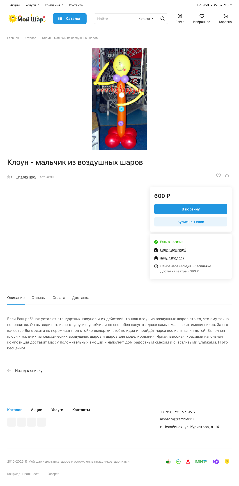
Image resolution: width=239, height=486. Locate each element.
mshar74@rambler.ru (177, 419)
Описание (16, 297)
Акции (36, 409)
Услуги (57, 409)
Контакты (81, 409)
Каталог (14, 409)
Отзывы (39, 297)
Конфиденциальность (23, 474)
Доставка (80, 297)
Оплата (59, 297)
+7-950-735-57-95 (212, 5)
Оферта (53, 474)
